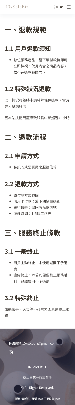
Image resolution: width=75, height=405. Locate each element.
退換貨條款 (53, 399)
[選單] (69, 7)
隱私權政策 (22, 399)
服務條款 (37, 399)
